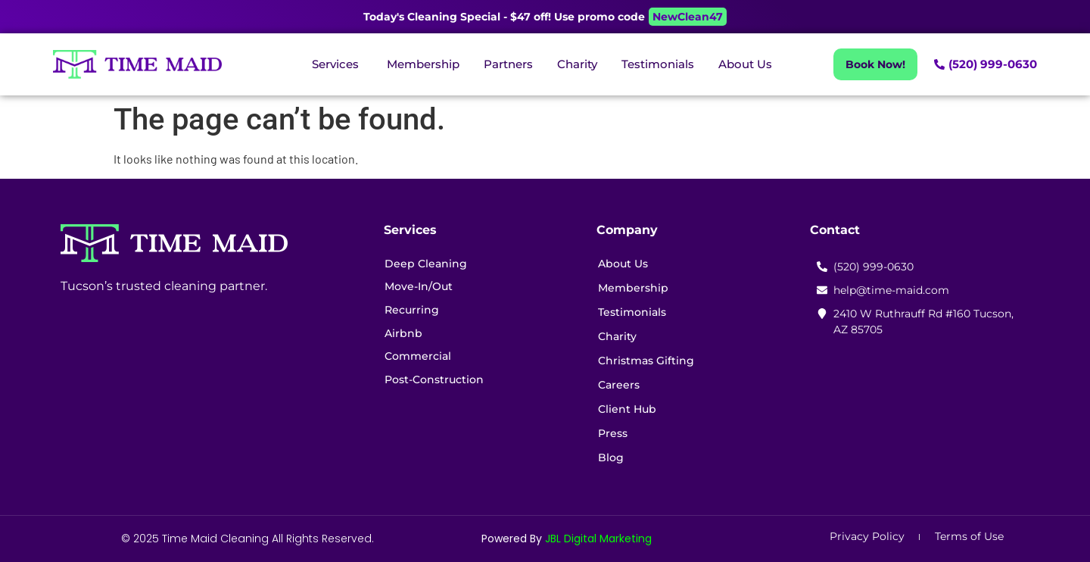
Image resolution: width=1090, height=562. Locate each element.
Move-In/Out (422, 288)
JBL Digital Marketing (598, 538)
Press (615, 433)
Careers (621, 385)
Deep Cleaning (429, 263)
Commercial (421, 360)
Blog (613, 457)
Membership (635, 288)
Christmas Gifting (648, 360)
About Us (625, 263)
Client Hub (629, 409)
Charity (619, 336)
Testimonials (634, 312)
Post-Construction (437, 385)
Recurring (415, 312)
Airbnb (406, 336)
